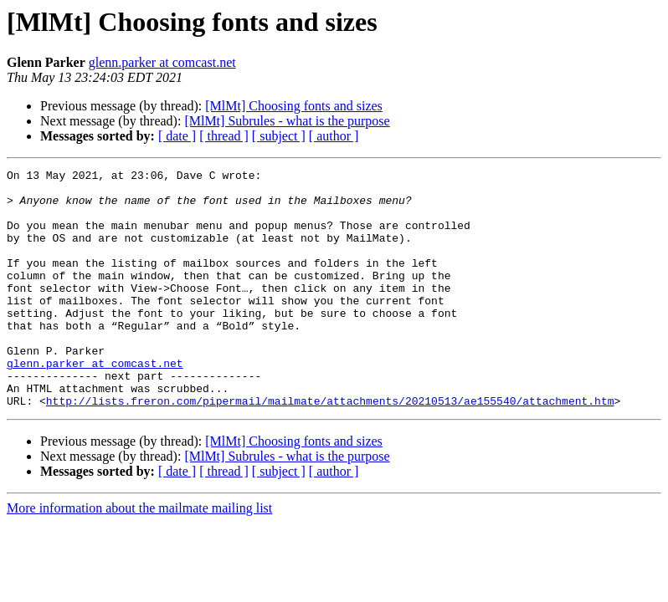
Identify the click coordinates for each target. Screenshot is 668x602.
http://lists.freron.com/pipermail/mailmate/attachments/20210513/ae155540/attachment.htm (330, 448)
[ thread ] (224, 136)
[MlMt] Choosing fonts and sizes (294, 106)
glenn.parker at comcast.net (162, 62)
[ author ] (334, 136)
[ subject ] (279, 136)
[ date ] (177, 136)
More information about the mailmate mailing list (139, 555)
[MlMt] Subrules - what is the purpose (286, 121)
